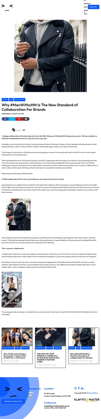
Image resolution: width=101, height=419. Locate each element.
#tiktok (17, 347)
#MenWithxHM (76, 312)
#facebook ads (40, 347)
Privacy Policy (92, 393)
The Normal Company (30, 160)
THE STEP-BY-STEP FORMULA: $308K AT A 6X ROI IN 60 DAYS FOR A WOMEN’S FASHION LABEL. (48, 358)
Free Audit (93, 7)
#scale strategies (8, 347)
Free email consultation (13, 401)
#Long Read (57, 347)
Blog (30, 397)
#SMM (11, 99)
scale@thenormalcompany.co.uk (56, 406)
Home (31, 393)
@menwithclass (7, 185)
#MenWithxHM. (27, 174)
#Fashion (5, 99)
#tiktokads (25, 347)
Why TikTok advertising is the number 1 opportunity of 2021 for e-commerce (14, 356)
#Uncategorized (20, 99)
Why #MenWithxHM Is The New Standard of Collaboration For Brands (40, 107)
